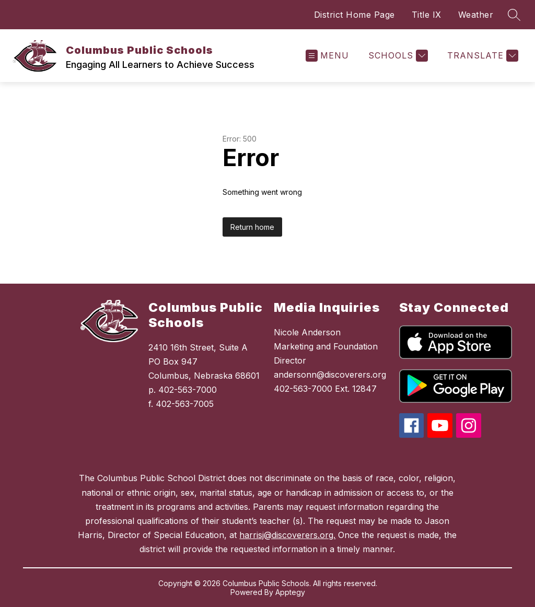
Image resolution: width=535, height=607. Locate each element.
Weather (476, 14)
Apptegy (290, 592)
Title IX (426, 14)
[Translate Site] (481, 55)
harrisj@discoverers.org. (287, 535)
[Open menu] (327, 55)
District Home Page (354, 14)
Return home (252, 227)
